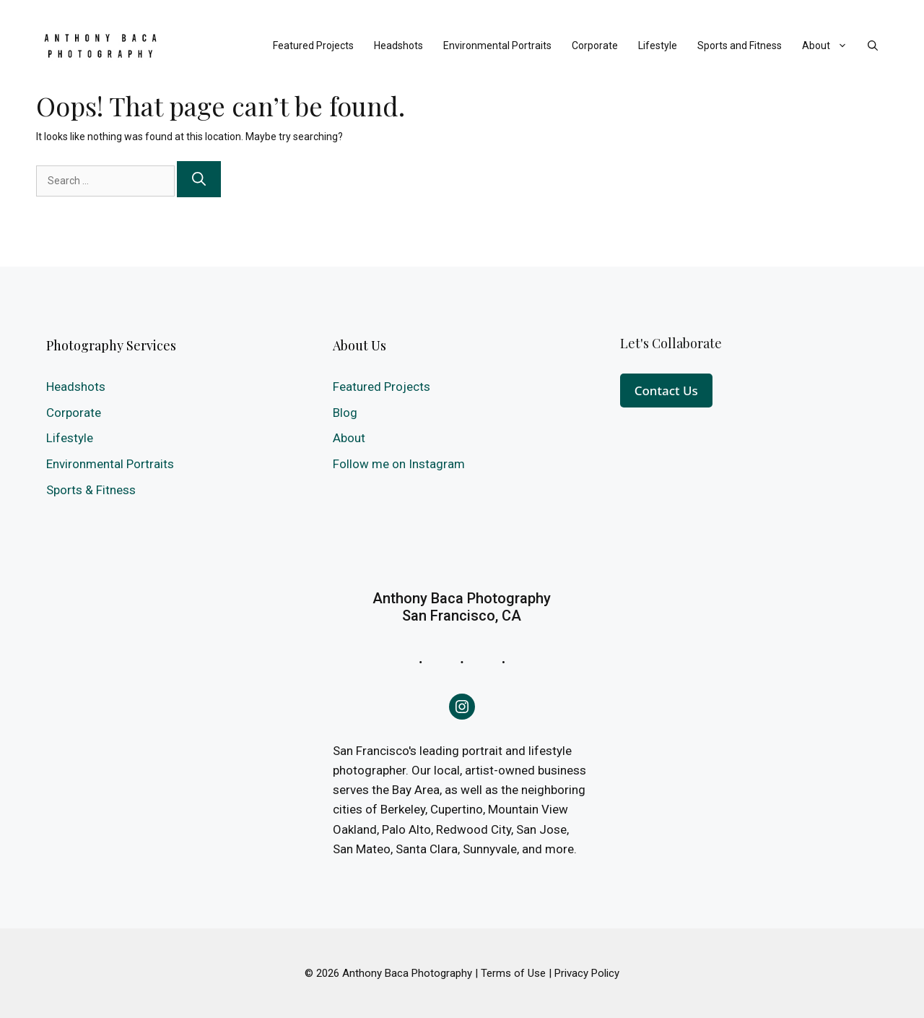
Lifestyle (657, 45)
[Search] (199, 179)
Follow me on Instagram (399, 464)
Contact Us (666, 390)
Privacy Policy (586, 973)
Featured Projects (313, 45)
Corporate (595, 45)
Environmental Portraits (497, 45)
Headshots (398, 45)
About (830, 46)
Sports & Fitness (91, 490)
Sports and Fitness (739, 45)
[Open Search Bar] (873, 46)
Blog (345, 412)
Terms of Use (513, 973)
